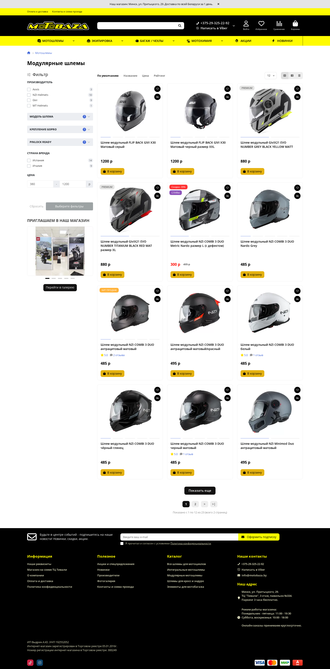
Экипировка (99, 41)
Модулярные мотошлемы (184, 575)
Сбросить (36, 206)
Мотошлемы (50, 41)
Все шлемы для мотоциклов (186, 564)
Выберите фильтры (69, 206)
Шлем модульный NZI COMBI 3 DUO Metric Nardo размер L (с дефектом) (197, 243)
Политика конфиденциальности (49, 587)
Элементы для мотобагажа (185, 587)
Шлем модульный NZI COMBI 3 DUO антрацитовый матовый (127, 347)
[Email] (179, 537)
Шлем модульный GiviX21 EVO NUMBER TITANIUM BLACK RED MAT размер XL (126, 245)
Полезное (106, 556)
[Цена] (40, 184)
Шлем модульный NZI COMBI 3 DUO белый (267, 347)
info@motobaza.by (254, 575)
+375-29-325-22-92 (212, 23)
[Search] (140, 25)
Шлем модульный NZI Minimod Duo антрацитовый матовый (267, 446)
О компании (35, 575)
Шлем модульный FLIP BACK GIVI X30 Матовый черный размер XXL (198, 144)
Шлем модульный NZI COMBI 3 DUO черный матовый (197, 446)
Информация (39, 556)
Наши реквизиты (39, 564)
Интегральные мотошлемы (186, 570)
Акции (242, 41)
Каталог (174, 556)
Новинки (282, 41)
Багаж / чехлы (149, 41)
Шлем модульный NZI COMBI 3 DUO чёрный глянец (127, 446)
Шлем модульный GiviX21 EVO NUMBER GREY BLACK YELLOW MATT (267, 144)
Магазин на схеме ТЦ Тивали (47, 570)
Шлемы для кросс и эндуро (185, 581)
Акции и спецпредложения (115, 564)
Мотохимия (198, 41)
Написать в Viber (211, 28)
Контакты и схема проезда (67, 11)
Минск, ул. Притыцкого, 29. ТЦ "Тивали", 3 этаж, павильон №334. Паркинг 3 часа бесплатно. (267, 596)
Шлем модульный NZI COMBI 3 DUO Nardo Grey (267, 243)
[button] (47, 278)
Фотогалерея (106, 581)
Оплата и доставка (37, 11)
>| (214, 504)
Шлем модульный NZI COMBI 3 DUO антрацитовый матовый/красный (197, 347)
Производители (108, 575)
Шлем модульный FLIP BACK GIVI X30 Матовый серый (128, 144)
